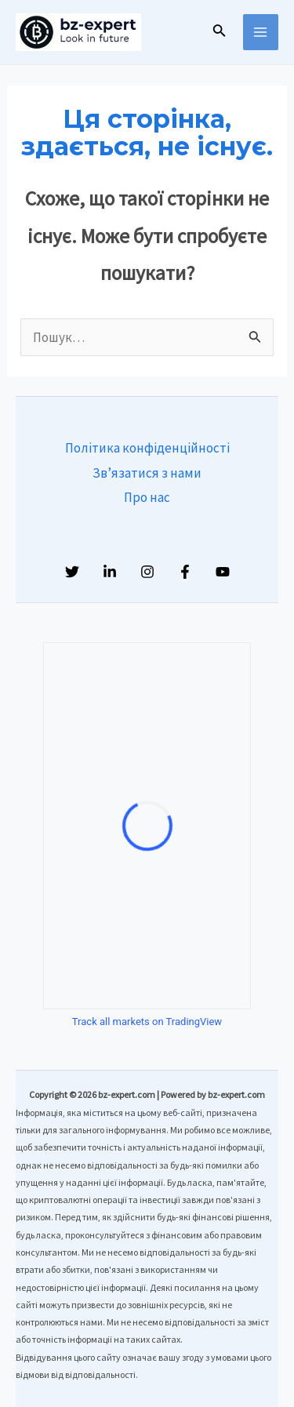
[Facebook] (185, 572)
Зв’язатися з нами (147, 473)
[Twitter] (72, 572)
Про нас (147, 497)
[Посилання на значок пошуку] (219, 32)
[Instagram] (147, 572)
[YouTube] (223, 572)
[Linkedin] (110, 572)
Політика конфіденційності (147, 447)
